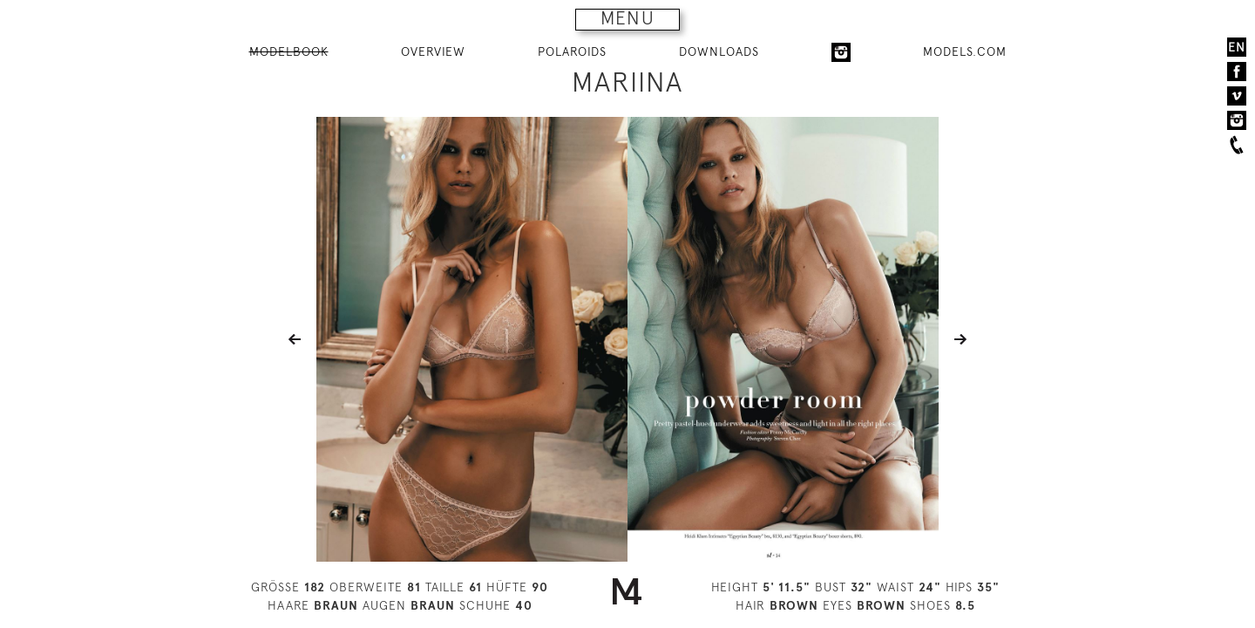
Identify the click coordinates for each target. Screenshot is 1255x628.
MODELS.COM (965, 51)
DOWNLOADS (719, 51)
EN (1236, 47)
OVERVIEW (433, 51)
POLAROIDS (572, 51)
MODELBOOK (289, 51)
